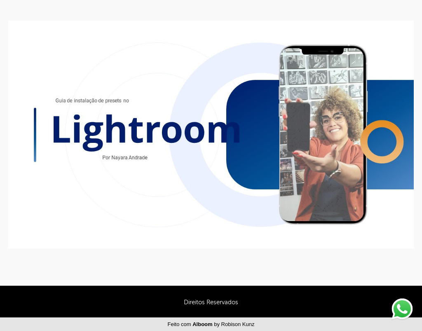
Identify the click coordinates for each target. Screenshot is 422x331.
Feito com (211, 324)
